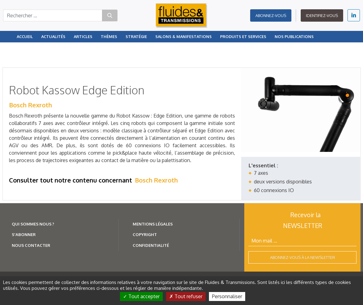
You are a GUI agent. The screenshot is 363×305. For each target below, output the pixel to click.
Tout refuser (185, 296)
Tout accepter (141, 296)
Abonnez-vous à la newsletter (302, 257)
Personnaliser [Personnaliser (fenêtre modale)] (227, 296)
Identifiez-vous (322, 15)
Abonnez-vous (270, 15)
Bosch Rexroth (30, 105)
